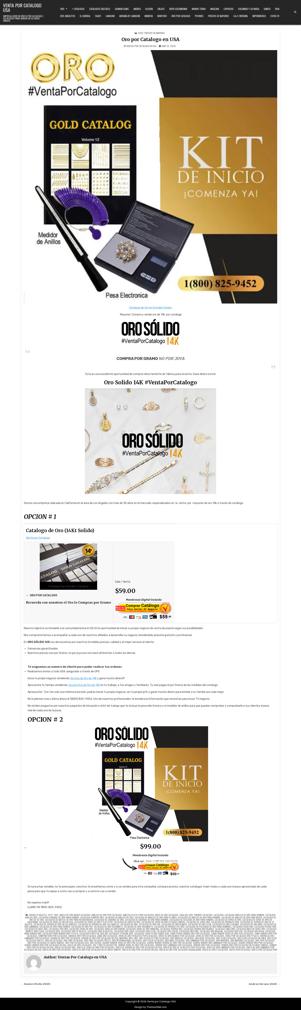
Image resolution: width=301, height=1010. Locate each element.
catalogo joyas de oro (81, 929)
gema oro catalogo (107, 935)
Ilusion (149, 9)
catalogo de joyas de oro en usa (56, 922)
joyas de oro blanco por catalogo (176, 935)
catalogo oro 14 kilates (73, 931)
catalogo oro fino (189, 931)
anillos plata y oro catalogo (138, 915)
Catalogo (219, 915)
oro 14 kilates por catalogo (154, 938)
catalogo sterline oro (121, 933)
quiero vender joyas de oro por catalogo (124, 942)
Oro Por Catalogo (180, 16)
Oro (62, 9)
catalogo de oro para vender (55, 926)
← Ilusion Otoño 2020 (35, 983)
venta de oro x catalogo (215, 949)
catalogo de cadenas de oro (109, 919)
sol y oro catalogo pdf (105, 945)
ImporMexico (259, 16)
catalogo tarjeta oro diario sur (151, 933)
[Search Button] (295, 12)
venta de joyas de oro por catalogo (95, 947)
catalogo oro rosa (254, 931)
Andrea (137, 9)
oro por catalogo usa (77, 942)
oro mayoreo (222, 940)
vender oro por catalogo (206, 945)
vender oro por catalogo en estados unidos (244, 945)
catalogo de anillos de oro (119, 917)
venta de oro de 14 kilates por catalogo (184, 947)
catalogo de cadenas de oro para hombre (146, 919)
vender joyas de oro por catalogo (136, 945)
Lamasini (110, 16)
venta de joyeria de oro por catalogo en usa (139, 947)
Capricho (228, 9)
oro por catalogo (265, 940)
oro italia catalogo (153, 940)
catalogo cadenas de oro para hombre (59, 917)
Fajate (98, 16)
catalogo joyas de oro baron (109, 929)
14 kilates (41, 915)
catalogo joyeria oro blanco (199, 929)
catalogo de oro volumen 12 (138, 926)
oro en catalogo (53, 940)
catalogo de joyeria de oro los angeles (98, 924)
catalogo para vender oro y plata (60, 933)
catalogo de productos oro (169, 926)
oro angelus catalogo (182, 938)
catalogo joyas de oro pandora (142, 929)
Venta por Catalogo (38, 537)
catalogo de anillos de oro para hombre (199, 917)
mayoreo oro (126, 938)
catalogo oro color (167, 931)
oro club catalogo (226, 938)
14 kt (50, 915)
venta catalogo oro (65, 947)
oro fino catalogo (73, 940)
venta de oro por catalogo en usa (140, 949)
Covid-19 (274, 16)
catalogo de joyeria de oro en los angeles (55, 924)
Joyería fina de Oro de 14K (84, 685)
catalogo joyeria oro (171, 929)
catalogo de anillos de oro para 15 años (156, 917)
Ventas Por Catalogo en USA (141, 46)
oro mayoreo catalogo (242, 940)
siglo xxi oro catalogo (79, 945)
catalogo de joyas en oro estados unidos (163, 922)
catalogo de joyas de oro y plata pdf (93, 922)
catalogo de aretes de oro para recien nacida (69, 919)
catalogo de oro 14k (149, 924)
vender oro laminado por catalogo (173, 945)
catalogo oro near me (211, 931)
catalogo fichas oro (265, 926)
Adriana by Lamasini (129, 16)
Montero (162, 16)
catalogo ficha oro (243, 926)
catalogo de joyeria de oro (225, 922)
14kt (56, 915)
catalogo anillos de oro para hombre (244, 915)
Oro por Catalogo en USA (150, 39)
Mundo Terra (199, 9)
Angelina (214, 9)
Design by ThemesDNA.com (150, 1007)
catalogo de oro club (199, 924)
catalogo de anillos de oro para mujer (242, 917)
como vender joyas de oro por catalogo (232, 933)
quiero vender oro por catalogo (256, 942)
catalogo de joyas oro (198, 922)
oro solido (95, 942)
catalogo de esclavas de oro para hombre (192, 919)
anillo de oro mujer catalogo (75, 915)
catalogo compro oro (92, 917)
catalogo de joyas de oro (228, 919)
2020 (140, 33)
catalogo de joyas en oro (127, 922)
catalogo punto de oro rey (93, 933)
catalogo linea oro (225, 929)
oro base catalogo (205, 938)
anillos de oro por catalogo (107, 915)
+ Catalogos (78, 9)
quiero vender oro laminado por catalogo (215, 942)
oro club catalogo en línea (251, 938)
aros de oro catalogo (166, 915)
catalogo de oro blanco (174, 924)
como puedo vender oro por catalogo (190, 933)
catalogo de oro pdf (82, 926)
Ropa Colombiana (178, 9)
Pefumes (199, 16)
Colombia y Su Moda (248, 9)
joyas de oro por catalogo (210, 935)
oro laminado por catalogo (200, 940)
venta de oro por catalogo (56, 949)
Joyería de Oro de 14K (83, 678)
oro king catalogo (174, 940)
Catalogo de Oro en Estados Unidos (150, 307)
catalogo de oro (129, 924)
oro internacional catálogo (127, 940)
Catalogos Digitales (99, 9)
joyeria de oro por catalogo (65, 938)
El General (85, 16)
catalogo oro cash (124, 931)
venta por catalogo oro (264, 949)
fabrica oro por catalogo (82, 935)
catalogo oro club (145, 931)
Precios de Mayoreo (218, 16)
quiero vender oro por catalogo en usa (45, 945)
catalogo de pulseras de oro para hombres (209, 926)
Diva (277, 9)
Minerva (149, 16)
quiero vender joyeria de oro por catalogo (169, 942)
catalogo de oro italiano (225, 924)
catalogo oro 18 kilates (100, 931)
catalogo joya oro (58, 929)
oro (136, 938)
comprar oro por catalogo (52, 935)
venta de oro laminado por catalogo (226, 947)
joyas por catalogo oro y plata (242, 935)
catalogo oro (52, 931)
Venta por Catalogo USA (22, 7)
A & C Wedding (240, 16)
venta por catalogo (239, 949)
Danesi (267, 9)
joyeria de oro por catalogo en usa (99, 938)
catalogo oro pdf (233, 931)
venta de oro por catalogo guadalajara (180, 949)
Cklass (161, 9)
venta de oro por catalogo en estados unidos (96, 949)
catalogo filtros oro (36, 929)
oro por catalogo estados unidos (45, 942)
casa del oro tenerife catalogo (196, 915)
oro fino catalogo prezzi (97, 940)
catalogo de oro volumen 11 (108, 926)
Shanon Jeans (122, 9)
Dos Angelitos (67, 16)
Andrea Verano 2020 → (264, 983)
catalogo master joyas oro (250, 929)
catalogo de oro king (251, 924)
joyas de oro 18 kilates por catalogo (137, 935)
